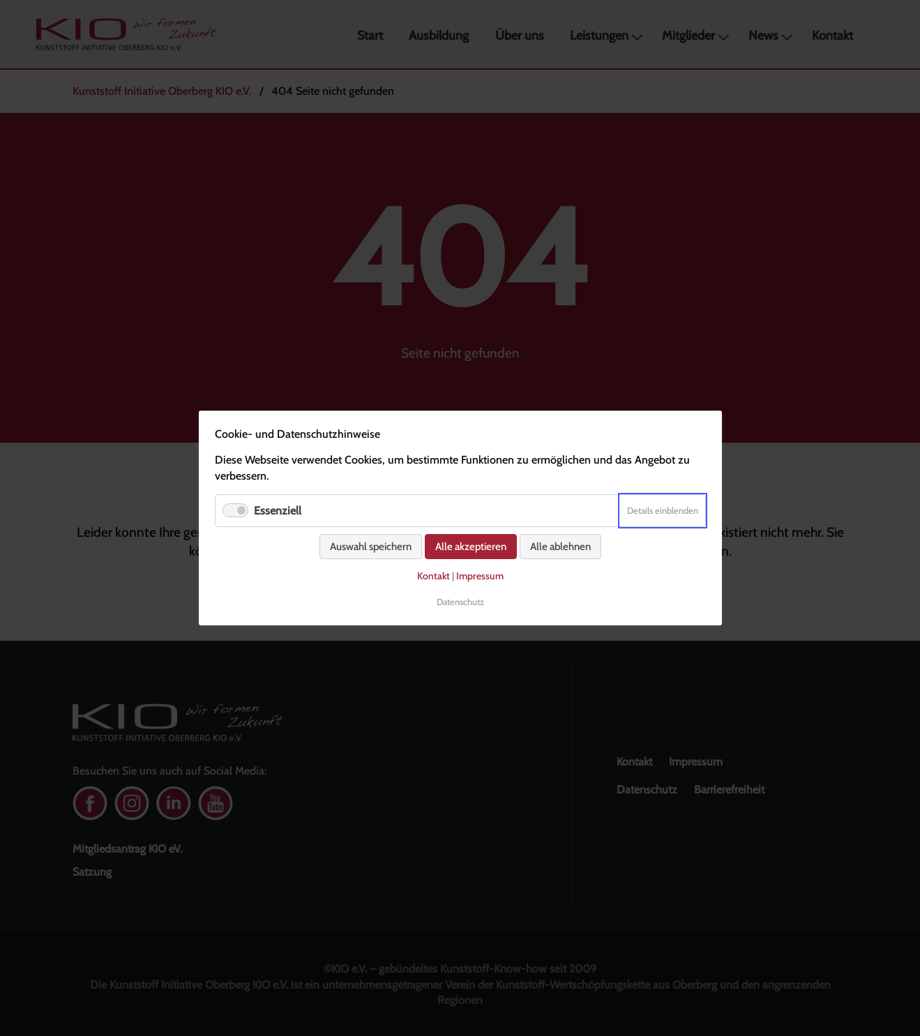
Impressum (480, 576)
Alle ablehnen (560, 546)
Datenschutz (460, 601)
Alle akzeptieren (470, 546)
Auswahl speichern (371, 546)
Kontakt (433, 576)
